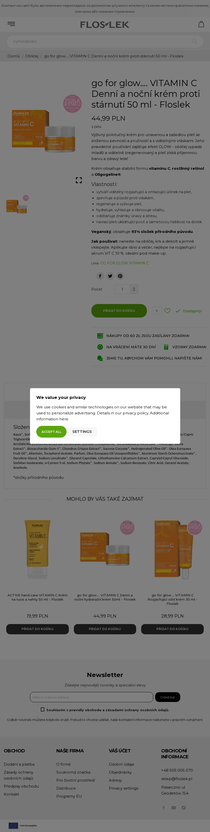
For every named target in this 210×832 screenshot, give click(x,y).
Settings (82, 431)
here (63, 419)
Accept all (51, 432)
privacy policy (135, 413)
